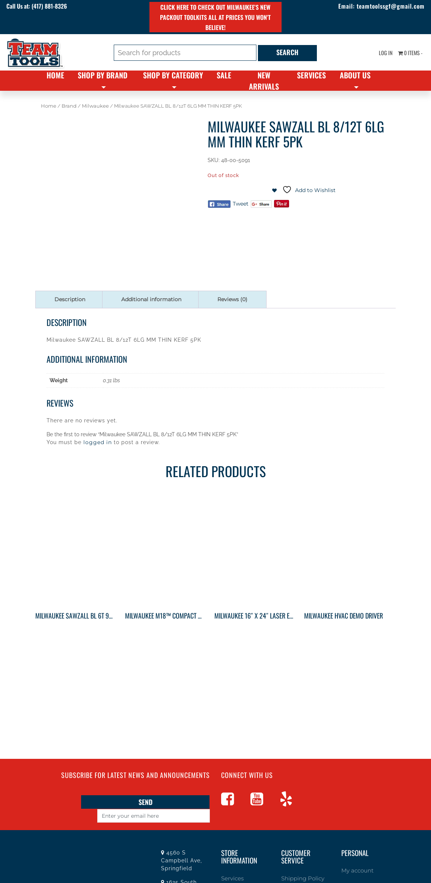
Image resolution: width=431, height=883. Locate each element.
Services (311, 75)
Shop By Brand (102, 75)
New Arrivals (264, 80)
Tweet (241, 203)
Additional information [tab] (151, 299)
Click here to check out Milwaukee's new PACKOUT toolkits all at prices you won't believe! (215, 17)
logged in (97, 442)
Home (55, 75)
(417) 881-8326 (62, 7)
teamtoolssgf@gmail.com (380, 7)
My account (355, 870)
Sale (224, 75)
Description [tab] (69, 299)
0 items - (407, 53)
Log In (380, 53)
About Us (355, 75)
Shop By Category (173, 75)
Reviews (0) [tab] (232, 299)
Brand (69, 106)
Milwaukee (95, 106)
